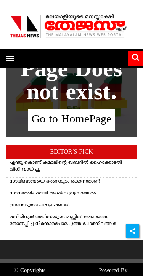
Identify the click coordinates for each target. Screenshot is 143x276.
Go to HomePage (72, 120)
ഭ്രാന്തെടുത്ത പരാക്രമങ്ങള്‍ (40, 205)
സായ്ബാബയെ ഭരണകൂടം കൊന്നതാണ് (55, 182)
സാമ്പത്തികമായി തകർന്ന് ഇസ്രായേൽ (53, 193)
